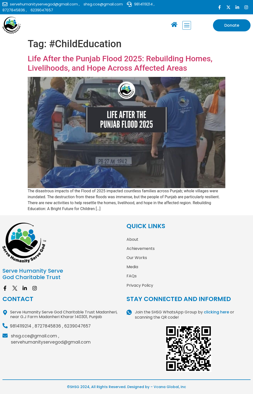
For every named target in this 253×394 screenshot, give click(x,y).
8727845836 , (49, 326)
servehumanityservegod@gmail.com (51, 342)
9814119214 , (21, 326)
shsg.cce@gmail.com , (35, 336)
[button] (186, 25)
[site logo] (64, 243)
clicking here (216, 312)
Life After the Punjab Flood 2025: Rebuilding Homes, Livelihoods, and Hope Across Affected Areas (120, 63)
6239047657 (77, 326)
